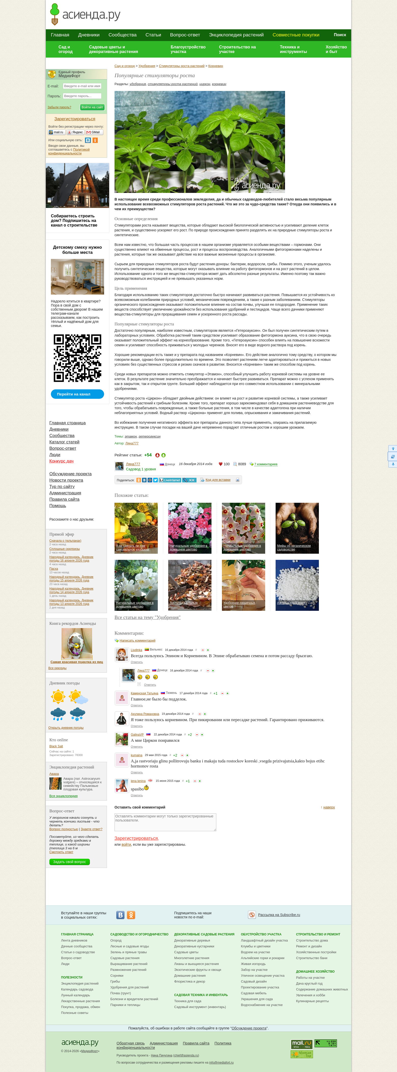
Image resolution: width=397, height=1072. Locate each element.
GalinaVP (137, 734)
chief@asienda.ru (186, 1055)
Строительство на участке (237, 49)
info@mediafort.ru (221, 1062)
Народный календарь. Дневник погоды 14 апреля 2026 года (71, 590)
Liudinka (136, 650)
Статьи (153, 34)
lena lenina (138, 781)
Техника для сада (187, 1001)
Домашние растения (190, 975)
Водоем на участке (255, 952)
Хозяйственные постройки (316, 952)
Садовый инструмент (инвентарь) (200, 1007)
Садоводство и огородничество (139, 934)
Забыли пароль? (59, 107)
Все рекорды (57, 668)
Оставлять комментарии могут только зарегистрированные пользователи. (165, 822)
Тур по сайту (62, 486)
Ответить (137, 662)
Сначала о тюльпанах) (65, 540)
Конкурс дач (61, 461)
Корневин (215, 66)
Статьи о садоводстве (78, 952)
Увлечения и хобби (310, 995)
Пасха (53, 569)
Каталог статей (64, 442)
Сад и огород (66, 49)
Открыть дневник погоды (65, 728)
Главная (60, 34)
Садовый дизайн (254, 981)
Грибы (115, 981)
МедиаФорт (89, 1051)
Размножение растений (128, 970)
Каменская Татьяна (144, 693)
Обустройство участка (261, 934)
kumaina (136, 755)
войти (126, 844)
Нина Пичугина (161, 1055)
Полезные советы (74, 1013)
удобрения (138, 84)
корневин (219, 84)
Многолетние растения (191, 958)
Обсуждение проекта (70, 473)
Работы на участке (310, 978)
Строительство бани (311, 958)
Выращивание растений (128, 964)
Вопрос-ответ (185, 34)
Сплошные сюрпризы (64, 549)
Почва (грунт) (120, 993)
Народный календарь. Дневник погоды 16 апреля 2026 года (71, 558)
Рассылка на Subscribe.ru (279, 915)
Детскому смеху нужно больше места (77, 250)
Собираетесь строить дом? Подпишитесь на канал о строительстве (74, 220)
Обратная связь (131, 1043)
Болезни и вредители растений (134, 999)
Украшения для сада (257, 999)
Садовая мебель (254, 993)
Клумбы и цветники (256, 946)
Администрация (65, 493)
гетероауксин (150, 436)
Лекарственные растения (80, 1001)
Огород (116, 940)
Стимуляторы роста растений (182, 66)
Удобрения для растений (129, 987)
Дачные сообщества (76, 946)
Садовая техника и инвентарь (201, 995)
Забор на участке (254, 970)
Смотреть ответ (61, 852)
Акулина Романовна (145, 714)
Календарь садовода (77, 989)
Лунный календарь (75, 995)
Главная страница (67, 422)
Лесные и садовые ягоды (129, 946)
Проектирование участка (260, 987)
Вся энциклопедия (63, 796)
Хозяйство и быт (336, 49)
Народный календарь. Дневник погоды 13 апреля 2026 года (71, 602)
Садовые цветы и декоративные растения (113, 49)
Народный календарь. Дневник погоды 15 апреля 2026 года (71, 578)
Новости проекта (66, 480)
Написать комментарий (137, 640)
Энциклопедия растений (236, 34)
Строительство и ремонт (318, 934)
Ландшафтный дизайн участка (264, 940)
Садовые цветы (186, 952)
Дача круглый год (309, 983)
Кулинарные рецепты (312, 1001)
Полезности (71, 977)
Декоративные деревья (192, 940)
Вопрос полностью (63, 829)
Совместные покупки (296, 34)
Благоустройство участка (188, 49)
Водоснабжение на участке (262, 1005)
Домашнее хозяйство (315, 971)
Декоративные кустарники (194, 946)
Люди (54, 454)
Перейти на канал (73, 394)
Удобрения (146, 66)
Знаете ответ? (91, 829)
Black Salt (56, 746)
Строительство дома (312, 940)
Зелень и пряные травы (128, 952)
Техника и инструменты (293, 49)
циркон (204, 84)
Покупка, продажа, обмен (80, 1007)
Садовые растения (124, 958)
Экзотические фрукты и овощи (197, 970)
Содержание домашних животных (322, 989)
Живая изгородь (253, 964)
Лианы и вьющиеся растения (196, 964)
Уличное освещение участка (263, 975)
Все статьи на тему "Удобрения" (148, 617)
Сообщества (122, 34)
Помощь (57, 505)
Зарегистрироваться (136, 838)
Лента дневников (74, 940)
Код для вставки (218, 480)
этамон (131, 436)
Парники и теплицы (125, 1005)
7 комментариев (265, 464)
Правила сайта (64, 499)
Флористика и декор (189, 981)
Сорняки (116, 975)
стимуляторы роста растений (172, 84)
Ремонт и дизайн (309, 946)
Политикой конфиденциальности (69, 151)
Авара (54, 774)
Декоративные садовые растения (204, 934)
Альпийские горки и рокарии (263, 958)
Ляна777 (132, 443)
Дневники (89, 34)
